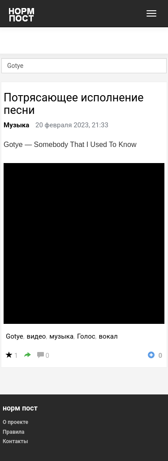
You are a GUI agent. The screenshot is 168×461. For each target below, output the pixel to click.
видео (36, 336)
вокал (108, 336)
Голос (86, 336)
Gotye (14, 336)
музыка (61, 336)
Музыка (16, 125)
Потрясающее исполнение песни (74, 104)
